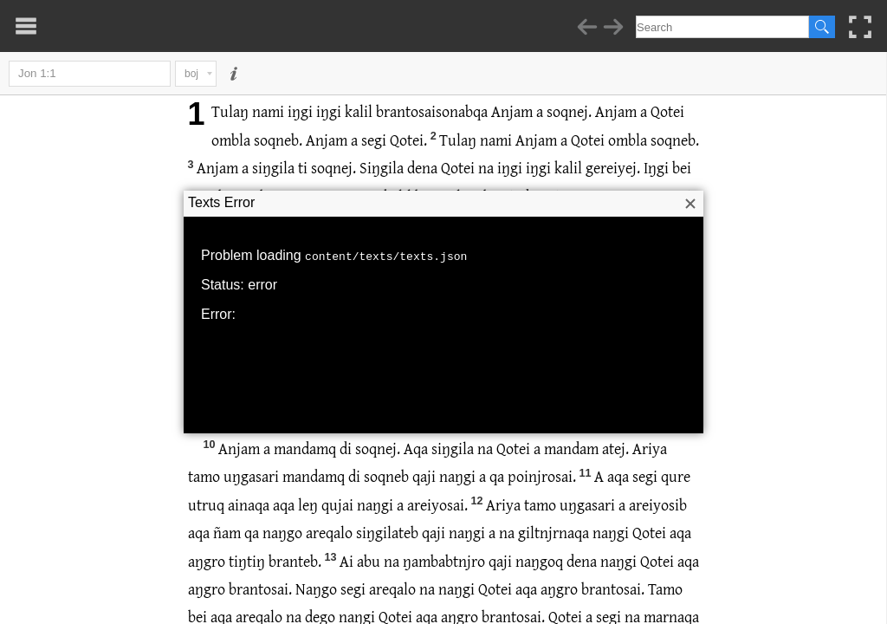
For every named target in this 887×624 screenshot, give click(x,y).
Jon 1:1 (90, 74)
